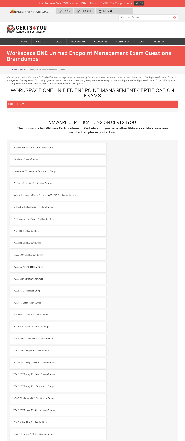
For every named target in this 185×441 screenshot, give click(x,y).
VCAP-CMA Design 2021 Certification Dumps (36, 258)
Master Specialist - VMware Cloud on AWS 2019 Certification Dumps (46, 171)
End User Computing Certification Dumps (117, 158)
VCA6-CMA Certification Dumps (112, 196)
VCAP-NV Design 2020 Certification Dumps (35, 308)
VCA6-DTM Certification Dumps (112, 208)
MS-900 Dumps (73, 403)
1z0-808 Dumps (73, 398)
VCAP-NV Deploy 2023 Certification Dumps (117, 295)
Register (97, 11)
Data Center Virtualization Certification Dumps (36, 158)
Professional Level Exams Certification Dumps (36, 183)
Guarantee (100, 36)
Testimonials (12, 364)
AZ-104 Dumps (15, 408)
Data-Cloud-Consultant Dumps (163, 414)
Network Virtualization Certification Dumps (117, 171)
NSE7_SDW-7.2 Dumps (163, 408)
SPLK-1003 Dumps (132, 403)
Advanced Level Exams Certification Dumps (35, 146)
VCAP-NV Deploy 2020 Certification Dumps (35, 295)
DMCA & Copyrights (15, 373)
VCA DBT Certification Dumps (111, 183)
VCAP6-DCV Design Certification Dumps (116, 320)
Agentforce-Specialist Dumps (105, 421)
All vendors (78, 36)
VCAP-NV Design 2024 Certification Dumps (117, 308)
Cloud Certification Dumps (110, 146)
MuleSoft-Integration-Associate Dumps (18, 421)
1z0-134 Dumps (102, 398)
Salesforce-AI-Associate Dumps (135, 409)
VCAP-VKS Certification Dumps (29, 320)
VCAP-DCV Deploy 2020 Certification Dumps (118, 258)
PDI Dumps (129, 398)
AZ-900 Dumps (159, 398)
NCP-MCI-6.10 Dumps (76, 420)
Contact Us (123, 36)
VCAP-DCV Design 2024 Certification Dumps (36, 283)
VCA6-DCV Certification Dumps (30, 208)
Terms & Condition (14, 368)
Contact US (11, 359)
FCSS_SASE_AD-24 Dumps (46, 421)
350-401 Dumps (159, 403)
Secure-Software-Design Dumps (135, 421)
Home (24, 36)
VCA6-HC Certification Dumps (29, 220)
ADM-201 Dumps (16, 398)
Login (78, 11)
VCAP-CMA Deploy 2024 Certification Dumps (36, 245)
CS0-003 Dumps (44, 408)
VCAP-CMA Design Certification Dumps (116, 245)
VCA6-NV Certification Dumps (111, 220)
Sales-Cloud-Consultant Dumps (48, 399)
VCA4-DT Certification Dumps (29, 196)
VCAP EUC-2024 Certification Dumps (32, 233)
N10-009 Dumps (73, 408)
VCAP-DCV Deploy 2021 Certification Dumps (35, 270)
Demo (59, 36)
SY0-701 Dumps (102, 408)
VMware (23, 64)
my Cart (117, 11)
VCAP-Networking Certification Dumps (115, 283)
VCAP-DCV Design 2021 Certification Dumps (118, 270)
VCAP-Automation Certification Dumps (115, 233)
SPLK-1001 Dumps (103, 403)
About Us (41, 36)
